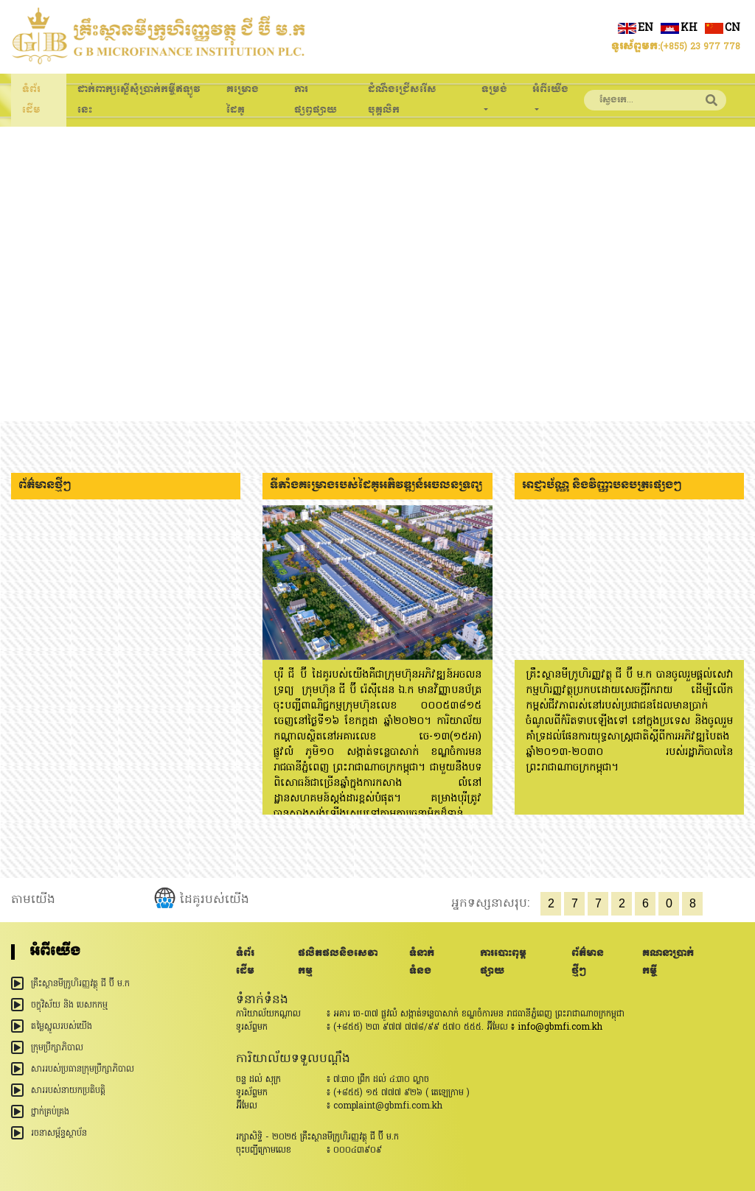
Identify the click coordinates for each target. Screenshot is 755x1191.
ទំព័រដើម (31, 99)
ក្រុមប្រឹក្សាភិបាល (57, 1048)
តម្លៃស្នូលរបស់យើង (61, 1026)
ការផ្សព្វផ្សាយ (315, 99)
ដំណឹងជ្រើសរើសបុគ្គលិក (402, 99)
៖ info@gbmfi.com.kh (556, 1027)
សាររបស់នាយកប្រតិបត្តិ (68, 1090)
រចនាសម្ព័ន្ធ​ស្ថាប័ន (59, 1133)
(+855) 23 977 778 (700, 47)
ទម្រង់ (494, 89)
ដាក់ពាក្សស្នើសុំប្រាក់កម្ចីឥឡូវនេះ (139, 99)
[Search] (640, 100)
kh (679, 28)
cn (722, 28)
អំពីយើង (550, 89)
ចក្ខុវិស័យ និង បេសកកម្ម (69, 1005)
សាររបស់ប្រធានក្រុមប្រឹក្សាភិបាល (82, 1069)
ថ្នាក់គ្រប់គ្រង (50, 1112)
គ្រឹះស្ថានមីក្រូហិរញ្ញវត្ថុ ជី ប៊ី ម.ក (80, 984)
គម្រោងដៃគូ (242, 99)
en (635, 28)
